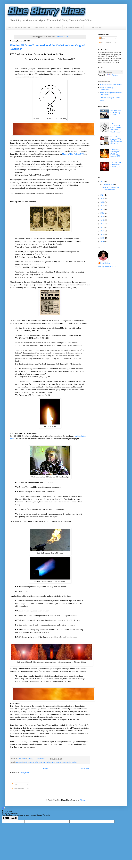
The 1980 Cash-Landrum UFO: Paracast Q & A (116, 165)
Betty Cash (19, 762)
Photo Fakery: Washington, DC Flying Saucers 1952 (115, 153)
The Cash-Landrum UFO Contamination (111, 189)
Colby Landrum (40, 762)
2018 (103, 217)
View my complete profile (107, 266)
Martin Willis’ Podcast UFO (73, 154)
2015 (103, 227)
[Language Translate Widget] (110, 72)
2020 (103, 209)
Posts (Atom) (24, 773)
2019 (103, 213)
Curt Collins (105, 263)
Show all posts (63, 37)
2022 (103, 202)
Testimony (59, 762)
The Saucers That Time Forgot (19, 27)
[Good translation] (6, 818)
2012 (103, 238)
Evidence (48, 762)
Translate (112, 75)
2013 (103, 235)
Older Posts (85, 769)
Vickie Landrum (72, 762)
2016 (103, 224)
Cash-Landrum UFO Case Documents (47, 27)
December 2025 (108, 185)
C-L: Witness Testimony (73, 27)
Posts (102, 38)
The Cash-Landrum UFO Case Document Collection (116, 140)
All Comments (105, 42)
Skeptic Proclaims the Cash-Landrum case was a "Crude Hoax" (115, 127)
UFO (64, 762)
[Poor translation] (14, 818)
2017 (103, 220)
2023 (103, 199)
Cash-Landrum (29, 762)
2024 (103, 195)
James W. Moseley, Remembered (107, 89)
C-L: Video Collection (93, 27)
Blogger (83, 800)
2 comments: (41, 758)
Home (45, 769)
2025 (103, 181)
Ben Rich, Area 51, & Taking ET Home (115, 113)
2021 (103, 206)
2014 (103, 231)
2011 (102, 242)
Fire (53, 762)
